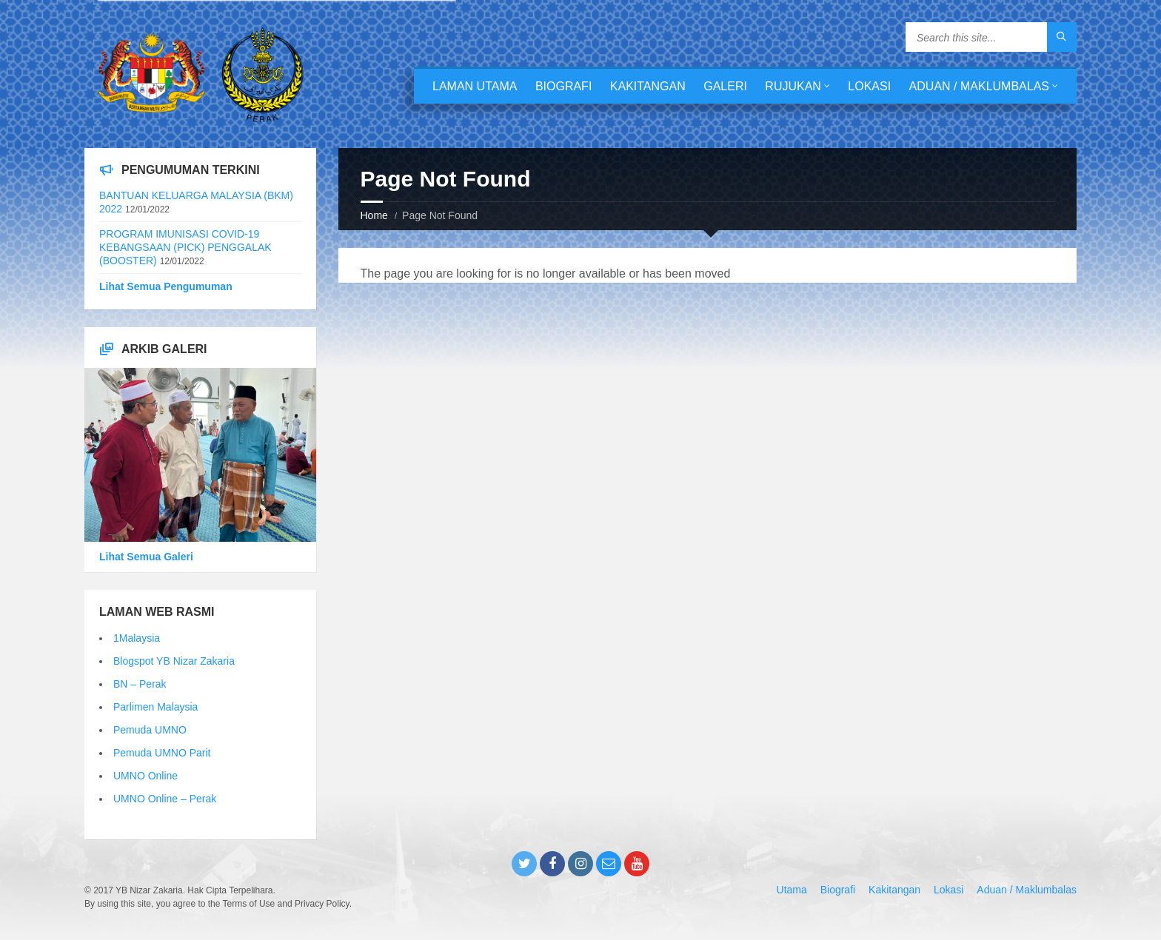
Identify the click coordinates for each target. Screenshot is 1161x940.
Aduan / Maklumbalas (979, 86)
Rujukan (793, 86)
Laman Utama (474, 86)
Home (374, 215)
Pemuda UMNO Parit (161, 753)
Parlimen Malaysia (155, 707)
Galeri (725, 86)
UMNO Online (145, 776)
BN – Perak (140, 684)
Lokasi (869, 86)
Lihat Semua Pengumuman (165, 286)
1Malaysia (136, 638)
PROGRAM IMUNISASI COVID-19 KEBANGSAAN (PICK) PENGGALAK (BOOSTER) (185, 247)
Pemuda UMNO (150, 730)
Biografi (563, 86)
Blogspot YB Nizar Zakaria (174, 661)
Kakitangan (648, 86)
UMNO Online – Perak (164, 799)
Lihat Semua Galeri (146, 557)
